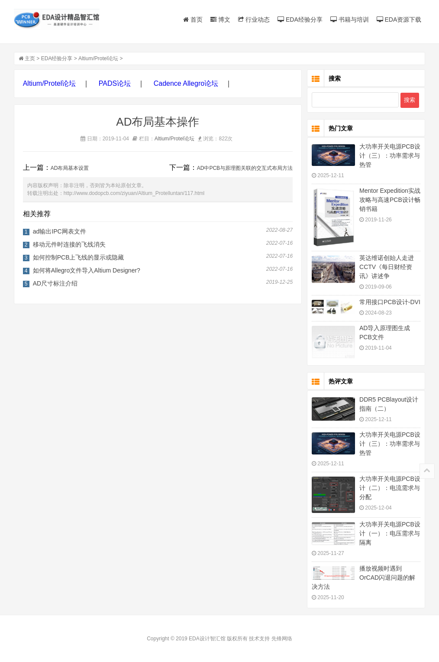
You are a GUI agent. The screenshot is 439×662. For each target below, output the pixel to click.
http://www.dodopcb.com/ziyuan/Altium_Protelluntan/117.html (134, 193)
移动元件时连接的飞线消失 (69, 244)
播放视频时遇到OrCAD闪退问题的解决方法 (363, 577)
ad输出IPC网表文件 (59, 231)
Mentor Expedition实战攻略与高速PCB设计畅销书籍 (389, 199)
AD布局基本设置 (70, 168)
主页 (30, 58)
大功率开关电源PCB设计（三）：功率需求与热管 (389, 155)
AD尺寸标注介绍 (55, 283)
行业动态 (254, 19)
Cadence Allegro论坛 (186, 83)
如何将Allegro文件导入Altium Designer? (86, 270)
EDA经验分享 (300, 19)
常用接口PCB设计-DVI (389, 302)
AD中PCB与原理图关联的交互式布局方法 (245, 168)
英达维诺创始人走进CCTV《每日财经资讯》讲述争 (386, 266)
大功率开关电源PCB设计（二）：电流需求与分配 (389, 487)
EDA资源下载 (399, 19)
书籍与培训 (349, 19)
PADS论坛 (115, 83)
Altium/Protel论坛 (98, 58)
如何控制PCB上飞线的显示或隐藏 (78, 257)
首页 (193, 19)
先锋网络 (281, 639)
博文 (220, 19)
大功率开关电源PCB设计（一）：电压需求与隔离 (389, 533)
